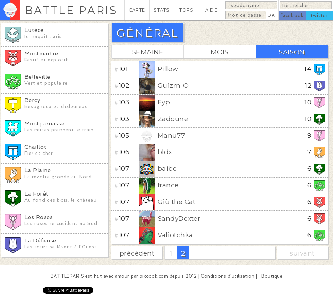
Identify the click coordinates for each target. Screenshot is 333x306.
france (168, 185)
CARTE (137, 10)
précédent (137, 253)
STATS (162, 10)
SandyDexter (179, 218)
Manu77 (172, 135)
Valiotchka (175, 235)
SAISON (292, 52)
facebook (292, 15)
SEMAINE (147, 52)
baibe (167, 168)
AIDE (211, 10)
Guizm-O (173, 85)
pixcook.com (154, 276)
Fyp (164, 102)
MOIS (220, 52)
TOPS (186, 10)
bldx (165, 152)
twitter (319, 15)
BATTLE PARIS (70, 10)
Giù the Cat (176, 202)
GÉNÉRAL (147, 32)
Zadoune (173, 119)
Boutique (271, 276)
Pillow (168, 69)
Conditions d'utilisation (228, 276)
